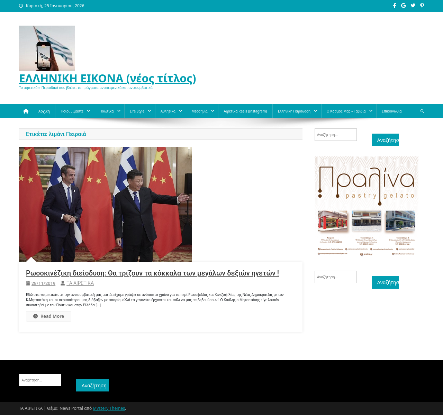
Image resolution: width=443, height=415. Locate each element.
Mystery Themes (109, 408)
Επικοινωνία (391, 111)
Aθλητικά (168, 111)
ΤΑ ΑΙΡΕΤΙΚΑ (80, 283)
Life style (137, 111)
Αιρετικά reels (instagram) (245, 111)
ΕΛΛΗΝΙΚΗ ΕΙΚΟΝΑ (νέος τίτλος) (107, 78)
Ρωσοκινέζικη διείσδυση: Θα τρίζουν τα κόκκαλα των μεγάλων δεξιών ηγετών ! (152, 273)
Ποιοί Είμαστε (72, 111)
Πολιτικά (106, 111)
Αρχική (44, 111)
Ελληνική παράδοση (294, 111)
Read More (48, 316)
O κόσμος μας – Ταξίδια (346, 111)
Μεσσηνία (199, 111)
